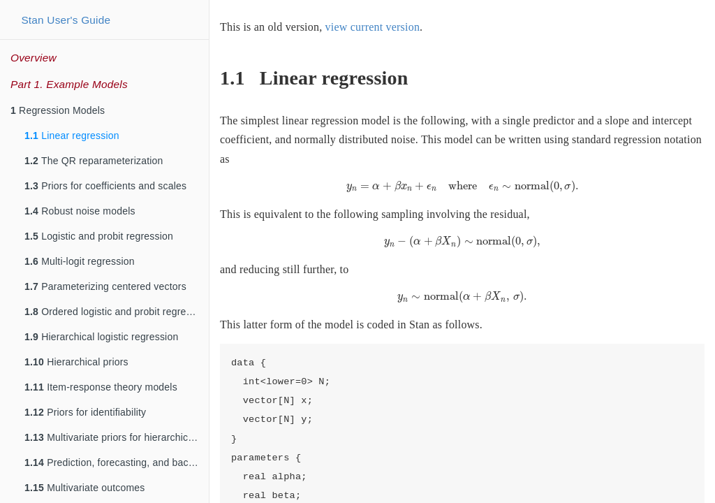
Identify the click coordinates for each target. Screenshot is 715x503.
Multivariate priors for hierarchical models (116, 437)
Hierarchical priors (76, 361)
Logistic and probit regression (98, 236)
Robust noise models (79, 211)
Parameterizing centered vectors (105, 286)
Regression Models (57, 110)
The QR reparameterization (93, 160)
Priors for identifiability (85, 412)
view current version (372, 27)
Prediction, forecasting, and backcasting (116, 462)
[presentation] (462, 187)
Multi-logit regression (79, 261)
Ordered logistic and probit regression (116, 311)
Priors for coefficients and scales (105, 185)
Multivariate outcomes (84, 487)
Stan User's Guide (65, 20)
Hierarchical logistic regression (101, 336)
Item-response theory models (100, 387)
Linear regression (71, 135)
